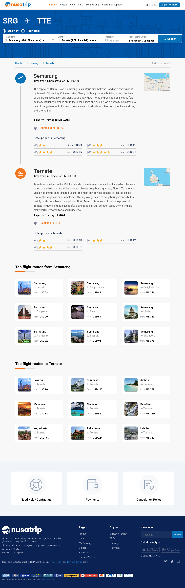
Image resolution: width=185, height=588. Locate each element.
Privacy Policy (56, 562)
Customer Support (112, 4)
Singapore (39, 545)
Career (82, 547)
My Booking (92, 4)
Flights (53, 4)
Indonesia (15, 545)
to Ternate (48, 63)
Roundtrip (33, 30)
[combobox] (26, 38)
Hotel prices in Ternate (48, 233)
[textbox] (26, 38)
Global (5, 545)
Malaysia (28, 545)
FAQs (112, 538)
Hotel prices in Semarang (49, 138)
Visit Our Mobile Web (150, 556)
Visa (72, 4)
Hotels (63, 4)
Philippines (53, 545)
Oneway (13, 30)
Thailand (17, 549)
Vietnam (6, 549)
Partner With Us (87, 557)
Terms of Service (75, 562)
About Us (84, 552)
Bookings (115, 543)
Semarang (32, 63)
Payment (115, 547)
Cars (80, 4)
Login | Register (169, 4)
